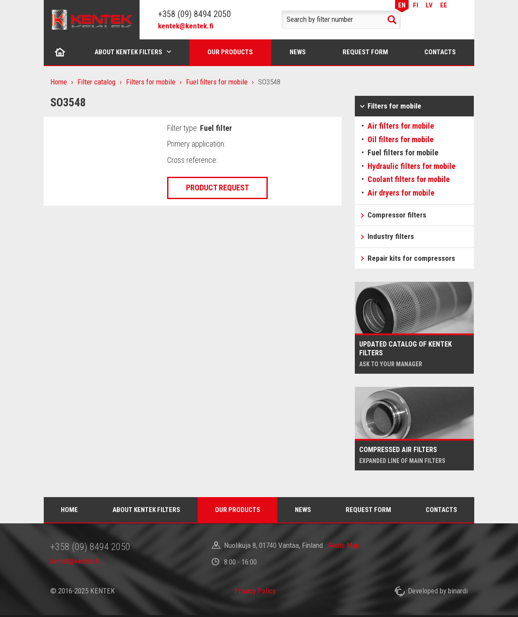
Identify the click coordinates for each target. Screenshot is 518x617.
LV (429, 5)
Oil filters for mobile (401, 139)
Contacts (440, 52)
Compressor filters (397, 214)
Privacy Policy (255, 590)
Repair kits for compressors (411, 258)
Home (60, 52)
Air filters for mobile (401, 125)
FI (415, 5)
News (298, 52)
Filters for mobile (150, 81)
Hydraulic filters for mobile (411, 166)
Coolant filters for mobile (409, 179)
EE (443, 5)
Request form (365, 52)
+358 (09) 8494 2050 (194, 14)
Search (392, 19)
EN (402, 5)
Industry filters (391, 236)
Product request (217, 187)
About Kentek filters (128, 52)
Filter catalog (96, 81)
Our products (230, 52)
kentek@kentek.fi (186, 25)
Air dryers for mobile (401, 192)
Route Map (343, 545)
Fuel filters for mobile (217, 81)
